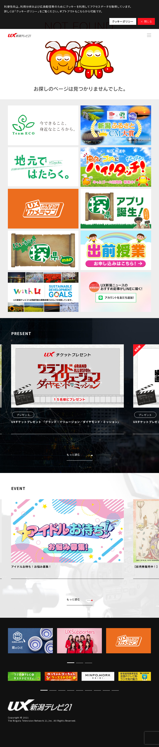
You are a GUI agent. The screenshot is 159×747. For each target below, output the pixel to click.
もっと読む (80, 455)
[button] (70, 662)
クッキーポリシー (123, 21)
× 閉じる (146, 21)
